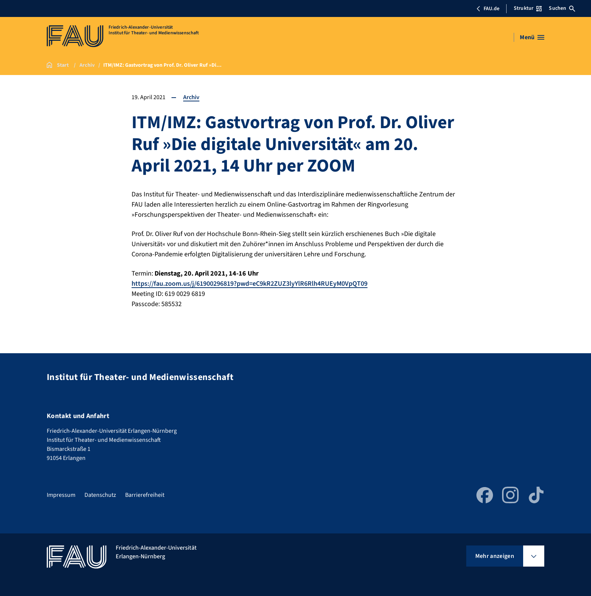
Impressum (61, 495)
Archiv (191, 97)
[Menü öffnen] (532, 37)
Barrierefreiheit (144, 495)
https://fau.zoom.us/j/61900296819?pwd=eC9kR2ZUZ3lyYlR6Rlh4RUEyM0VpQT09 (249, 283)
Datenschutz (100, 495)
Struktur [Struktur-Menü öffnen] (528, 8)
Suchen (562, 8)
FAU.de (487, 8)
